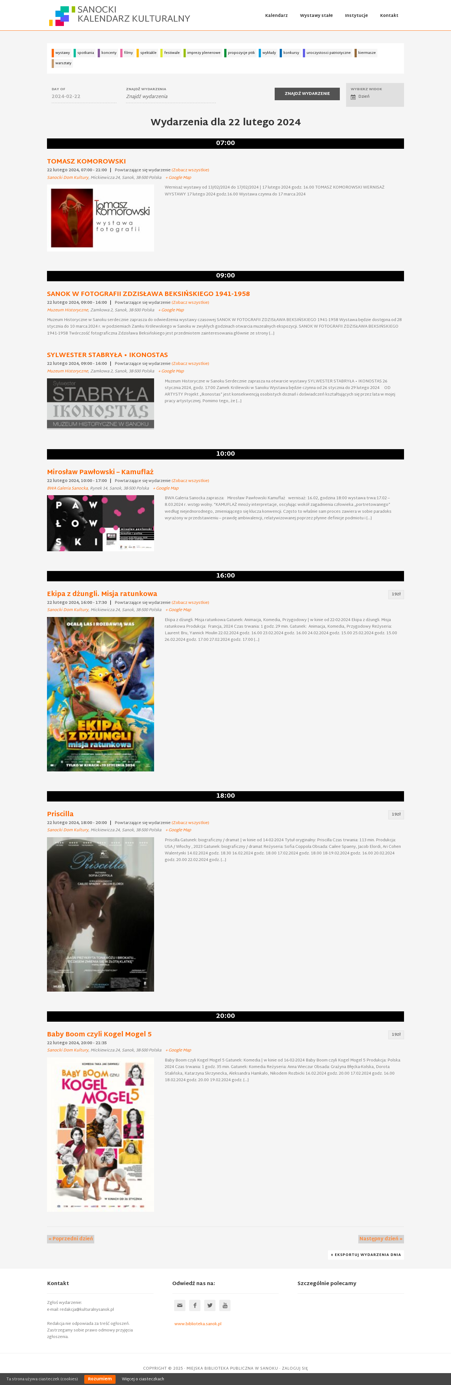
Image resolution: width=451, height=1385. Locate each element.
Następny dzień (382, 1239)
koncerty (109, 53)
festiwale (172, 53)
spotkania (85, 53)
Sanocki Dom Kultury (67, 178)
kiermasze (367, 53)
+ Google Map (178, 178)
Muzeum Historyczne (67, 310)
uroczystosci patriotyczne (329, 53)
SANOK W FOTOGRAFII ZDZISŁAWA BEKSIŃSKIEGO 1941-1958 (148, 294)
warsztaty (63, 63)
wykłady (269, 53)
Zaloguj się (295, 1369)
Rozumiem (100, 1379)
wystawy (62, 53)
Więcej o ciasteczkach (143, 1379)
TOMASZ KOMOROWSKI (86, 162)
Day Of (58, 89)
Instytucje (356, 16)
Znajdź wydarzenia (146, 89)
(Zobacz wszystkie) (190, 170)
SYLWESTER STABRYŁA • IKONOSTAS (107, 355)
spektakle (148, 53)
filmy (128, 53)
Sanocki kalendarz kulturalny (120, 16)
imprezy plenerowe (203, 53)
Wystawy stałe (316, 16)
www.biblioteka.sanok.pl (197, 1324)
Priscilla (60, 815)
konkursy (291, 53)
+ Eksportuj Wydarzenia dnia (366, 1256)
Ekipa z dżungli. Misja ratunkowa (102, 594)
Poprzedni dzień (69, 1239)
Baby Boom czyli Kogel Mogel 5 (99, 1035)
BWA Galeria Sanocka (67, 488)
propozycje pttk (241, 53)
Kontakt (389, 16)
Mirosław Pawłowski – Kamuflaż (100, 473)
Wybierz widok (366, 89)
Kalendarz (276, 16)
